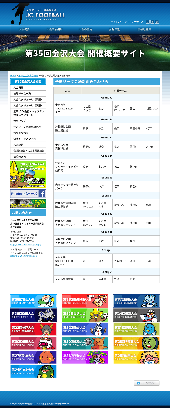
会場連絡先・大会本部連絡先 (28, 151)
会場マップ (28, 121)
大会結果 (28, 145)
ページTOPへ (85, 383)
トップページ (118, 21)
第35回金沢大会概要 (28, 75)
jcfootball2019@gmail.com (24, 255)
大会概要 (25, 30)
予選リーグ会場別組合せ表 (28, 127)
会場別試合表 (28, 133)
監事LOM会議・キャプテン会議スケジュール (28, 113)
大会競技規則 (55, 30)
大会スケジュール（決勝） (28, 105)
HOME (13, 75)
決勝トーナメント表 (28, 139)
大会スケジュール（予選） (28, 99)
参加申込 (115, 30)
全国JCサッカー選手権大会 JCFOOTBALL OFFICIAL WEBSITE (38, 12)
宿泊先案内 (28, 157)
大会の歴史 (85, 30)
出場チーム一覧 (28, 94)
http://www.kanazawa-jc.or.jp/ (25, 244)
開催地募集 (145, 30)
